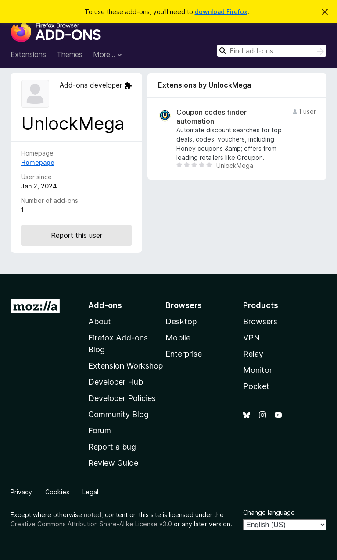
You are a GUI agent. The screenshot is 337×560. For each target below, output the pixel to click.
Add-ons (105, 305)
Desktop (181, 321)
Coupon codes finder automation (211, 116)
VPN (251, 337)
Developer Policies (122, 398)
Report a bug (112, 446)
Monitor (257, 370)
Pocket (256, 386)
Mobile (177, 337)
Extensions (28, 54)
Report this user (76, 235)
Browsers (260, 321)
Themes (69, 54)
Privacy (21, 492)
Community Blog (118, 414)
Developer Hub (115, 381)
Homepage (37, 162)
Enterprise (183, 353)
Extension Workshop (125, 365)
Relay (253, 353)
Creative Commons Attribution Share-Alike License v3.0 (91, 524)
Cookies (57, 492)
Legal (90, 492)
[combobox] (271, 51)
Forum (99, 430)
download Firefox (221, 11)
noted (92, 514)
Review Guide (113, 463)
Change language (269, 512)
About (99, 321)
